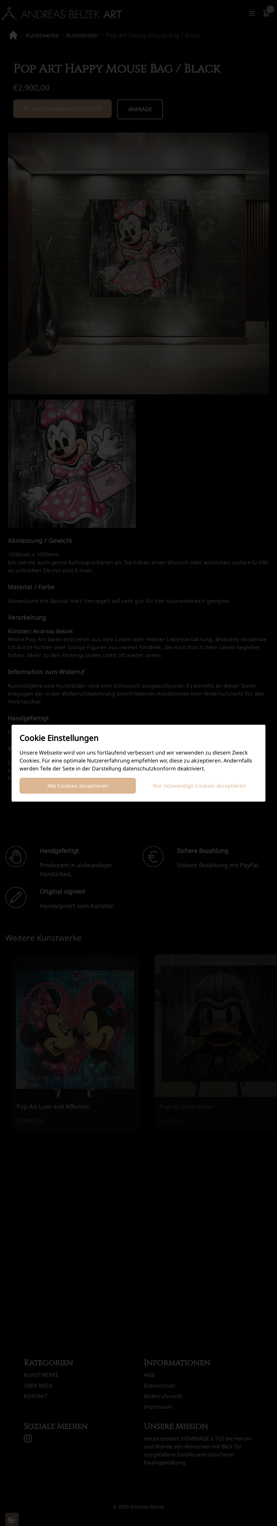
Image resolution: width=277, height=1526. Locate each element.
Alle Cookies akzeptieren (77, 785)
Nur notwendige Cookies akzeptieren (199, 785)
